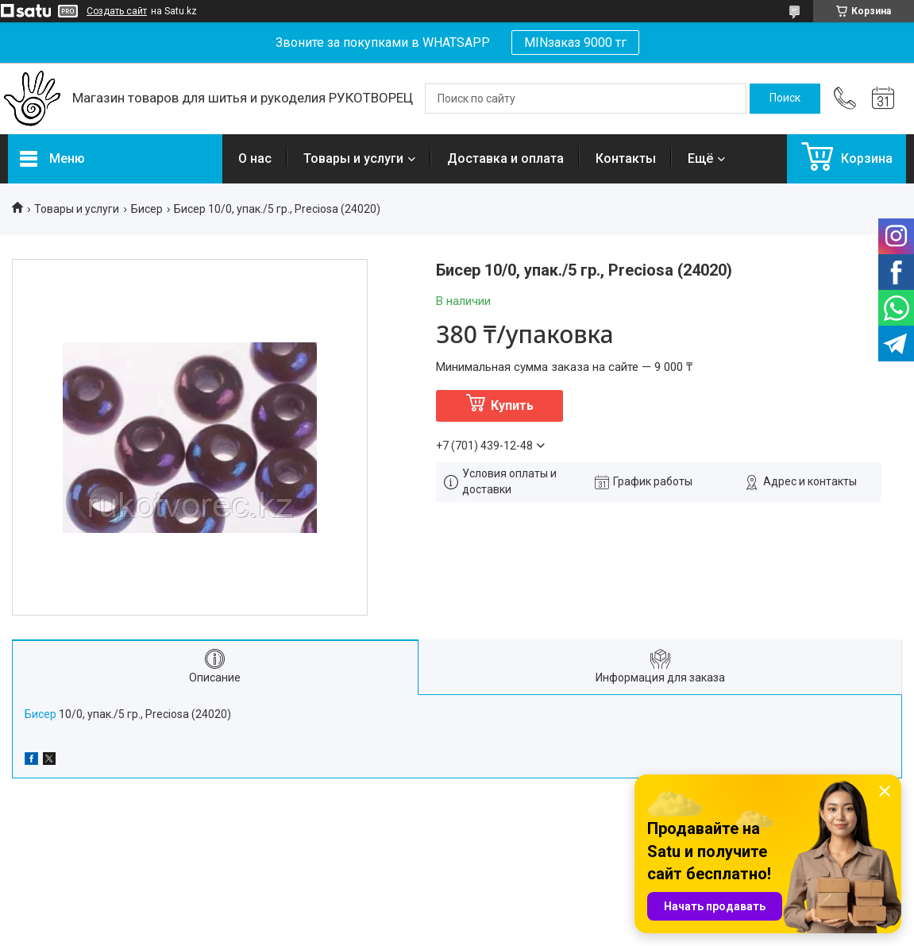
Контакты (626, 158)
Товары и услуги (353, 158)
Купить (512, 405)
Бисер (147, 209)
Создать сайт (117, 11)
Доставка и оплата (505, 158)
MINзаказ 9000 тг (575, 42)
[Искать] (785, 98)
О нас (255, 158)
